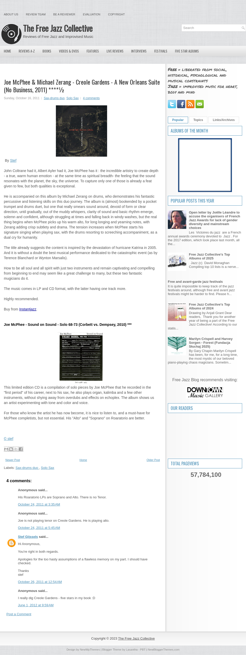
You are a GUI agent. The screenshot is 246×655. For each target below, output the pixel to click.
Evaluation (91, 14)
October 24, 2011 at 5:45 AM (39, 528)
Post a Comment (18, 614)
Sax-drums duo (54, 98)
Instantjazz (27, 309)
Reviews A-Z (27, 51)
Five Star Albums (187, 51)
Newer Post (12, 459)
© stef (8, 439)
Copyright (116, 14)
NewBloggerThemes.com (164, 649)
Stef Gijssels (28, 537)
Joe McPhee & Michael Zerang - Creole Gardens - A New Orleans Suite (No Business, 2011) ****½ (82, 85)
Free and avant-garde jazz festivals (195, 282)
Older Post (153, 459)
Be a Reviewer (64, 14)
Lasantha (132, 649)
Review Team (36, 14)
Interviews (139, 51)
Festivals (160, 51)
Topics (198, 120)
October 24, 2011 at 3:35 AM (39, 504)
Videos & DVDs (69, 51)
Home (7, 51)
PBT (143, 649)
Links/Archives (223, 120)
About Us (11, 14)
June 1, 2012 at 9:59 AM (36, 605)
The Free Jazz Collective (58, 28)
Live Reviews (115, 51)
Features (93, 51)
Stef (13, 160)
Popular (178, 120)
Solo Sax (72, 98)
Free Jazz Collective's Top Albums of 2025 (209, 256)
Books (47, 51)
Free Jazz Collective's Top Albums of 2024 (209, 306)
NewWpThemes (90, 649)
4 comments (91, 98)
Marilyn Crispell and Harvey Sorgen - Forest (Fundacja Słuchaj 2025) (211, 342)
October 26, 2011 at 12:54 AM (40, 582)
